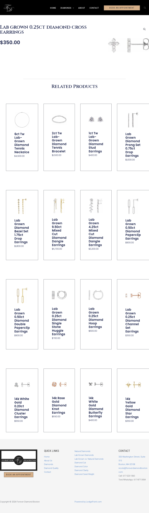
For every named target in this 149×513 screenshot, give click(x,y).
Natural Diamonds (83, 451)
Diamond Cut (80, 462)
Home (54, 8)
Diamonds (67, 7)
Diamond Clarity (82, 470)
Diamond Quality (51, 468)
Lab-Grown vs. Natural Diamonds (89, 459)
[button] (73, 7)
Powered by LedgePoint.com (88, 502)
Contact (93, 8)
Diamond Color (81, 466)
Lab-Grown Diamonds (84, 455)
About (81, 8)
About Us (48, 460)
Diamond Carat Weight (85, 474)
